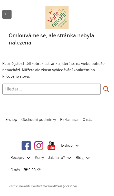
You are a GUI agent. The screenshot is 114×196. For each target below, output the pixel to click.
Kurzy (39, 157)
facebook (26, 145)
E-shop (11, 119)
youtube (51, 145)
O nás (87, 119)
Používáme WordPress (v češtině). (54, 186)
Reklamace (69, 119)
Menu (8, 14)
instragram (38, 145)
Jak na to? (56, 157)
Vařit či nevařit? (20, 186)
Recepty (17, 157)
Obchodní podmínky (38, 119)
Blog (79, 157)
